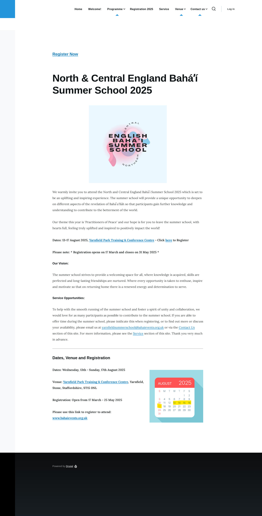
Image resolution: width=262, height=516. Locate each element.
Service (138, 333)
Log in (231, 9)
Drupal (69, 466)
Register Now (65, 54)
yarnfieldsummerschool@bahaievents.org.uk (133, 327)
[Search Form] (213, 9)
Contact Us (187, 327)
